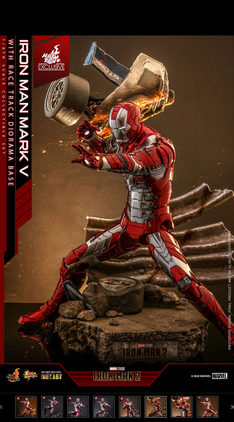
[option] (117, 211)
